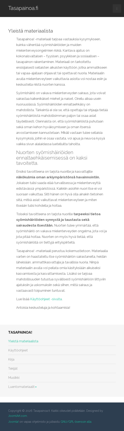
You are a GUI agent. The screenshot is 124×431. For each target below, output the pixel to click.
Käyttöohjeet (18, 350)
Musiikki (13, 378)
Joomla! (13, 421)
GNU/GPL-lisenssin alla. (76, 421)
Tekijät (13, 368)
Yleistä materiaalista (30, 31)
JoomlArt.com (17, 415)
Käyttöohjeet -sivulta (46, 299)
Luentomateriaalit (22, 387)
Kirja (11, 359)
